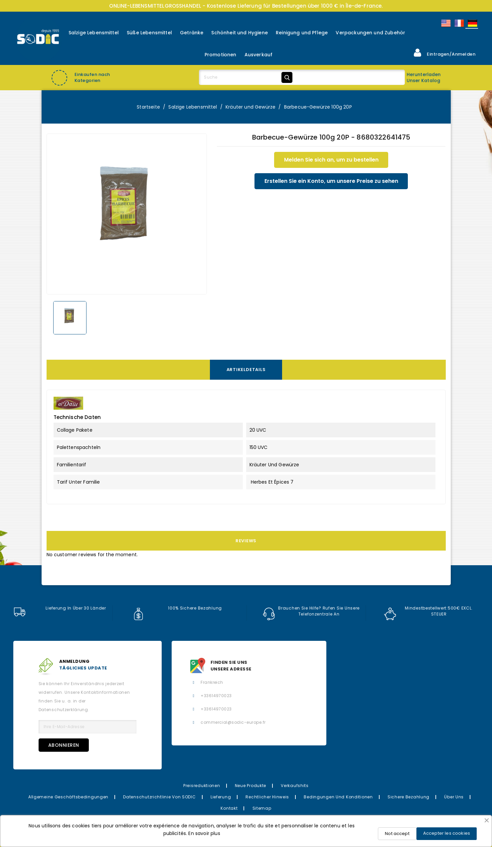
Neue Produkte (250, 785)
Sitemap (261, 808)
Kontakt (229, 808)
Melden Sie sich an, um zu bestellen (331, 160)
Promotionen (221, 54)
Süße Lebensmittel (149, 32)
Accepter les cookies (446, 833)
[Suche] (247, 77)
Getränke (191, 32)
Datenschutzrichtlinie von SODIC (159, 797)
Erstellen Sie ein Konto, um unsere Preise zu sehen (331, 181)
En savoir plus (204, 833)
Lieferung (221, 797)
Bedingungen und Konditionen (338, 797)
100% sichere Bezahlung (177, 608)
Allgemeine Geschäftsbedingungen (68, 797)
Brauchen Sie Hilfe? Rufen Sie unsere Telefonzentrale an (311, 611)
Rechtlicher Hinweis (267, 797)
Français (458, 23)
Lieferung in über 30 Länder (59, 608)
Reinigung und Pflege (302, 32)
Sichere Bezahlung (408, 797)
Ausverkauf (259, 54)
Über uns (454, 797)
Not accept (397, 833)
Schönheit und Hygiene (239, 32)
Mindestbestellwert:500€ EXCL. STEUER (428, 611)
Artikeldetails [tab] (246, 369)
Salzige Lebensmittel (94, 32)
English (445, 23)
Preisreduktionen (201, 785)
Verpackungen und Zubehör (370, 32)
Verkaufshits (295, 785)
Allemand (472, 23)
